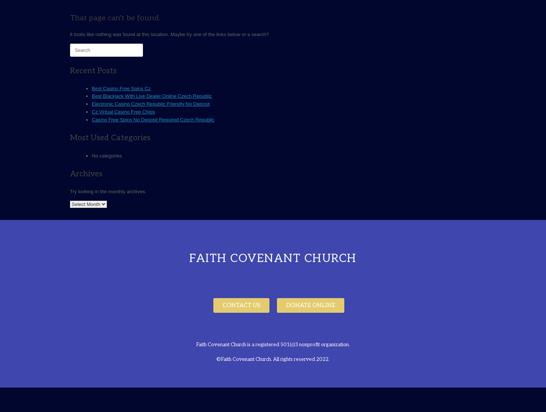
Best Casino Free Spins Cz (121, 88)
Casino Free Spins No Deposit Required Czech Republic (153, 120)
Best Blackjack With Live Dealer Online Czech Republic (152, 96)
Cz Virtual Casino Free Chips (123, 112)
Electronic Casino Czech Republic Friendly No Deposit (151, 104)
